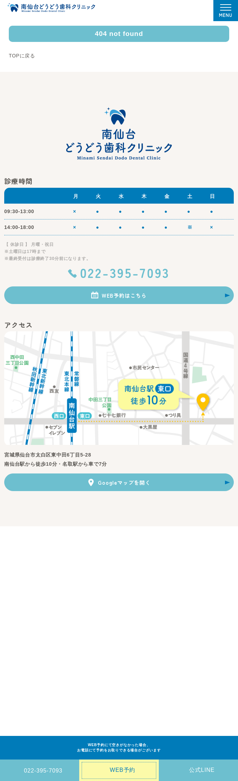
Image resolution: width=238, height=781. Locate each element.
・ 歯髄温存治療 (166, 643)
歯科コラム (17, 696)
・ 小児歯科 (16, 634)
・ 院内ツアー (185, 565)
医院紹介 (181, 547)
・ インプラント (93, 625)
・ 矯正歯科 (89, 616)
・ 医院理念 (16, 566)
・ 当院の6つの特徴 (24, 575)
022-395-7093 (125, 272)
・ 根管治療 (89, 643)
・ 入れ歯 (159, 607)
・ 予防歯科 (16, 616)
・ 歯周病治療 (18, 625)
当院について (20, 557)
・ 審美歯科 (89, 607)
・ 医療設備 (183, 556)
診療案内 (14, 598)
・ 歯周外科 (162, 616)
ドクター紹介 (103, 557)
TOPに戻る (22, 55)
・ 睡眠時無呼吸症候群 (173, 625)
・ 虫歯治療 (16, 607)
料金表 (95, 567)
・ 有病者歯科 (164, 634)
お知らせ (14, 675)
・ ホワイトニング (96, 634)
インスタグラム (22, 716)
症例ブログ (17, 686)
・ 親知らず (16, 643)
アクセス (14, 665)
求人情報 (14, 706)
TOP (9, 547)
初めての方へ (103, 547)
